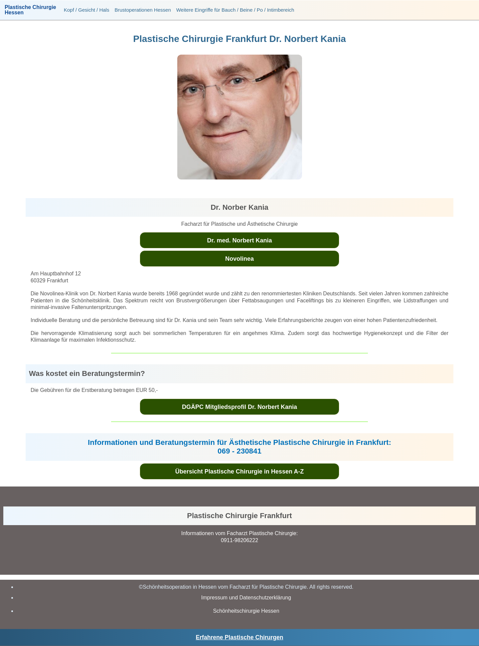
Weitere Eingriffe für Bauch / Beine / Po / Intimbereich (235, 10)
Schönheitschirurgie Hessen (246, 611)
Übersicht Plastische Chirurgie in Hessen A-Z (239, 471)
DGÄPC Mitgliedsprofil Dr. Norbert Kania (239, 407)
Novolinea (239, 258)
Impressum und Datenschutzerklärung (246, 597)
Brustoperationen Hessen (142, 10)
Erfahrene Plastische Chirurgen (239, 637)
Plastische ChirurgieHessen (30, 10)
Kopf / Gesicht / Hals (86, 10)
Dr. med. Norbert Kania (239, 240)
